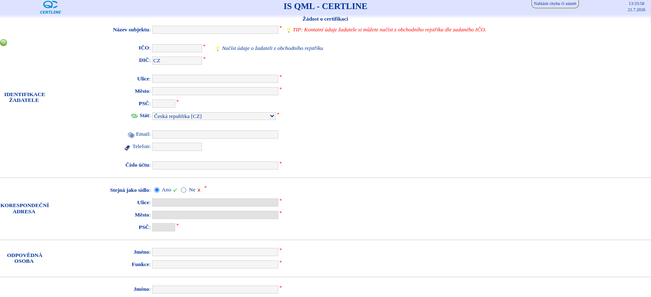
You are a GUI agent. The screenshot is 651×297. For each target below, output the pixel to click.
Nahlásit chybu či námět (555, 3)
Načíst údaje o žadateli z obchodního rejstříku (272, 48)
